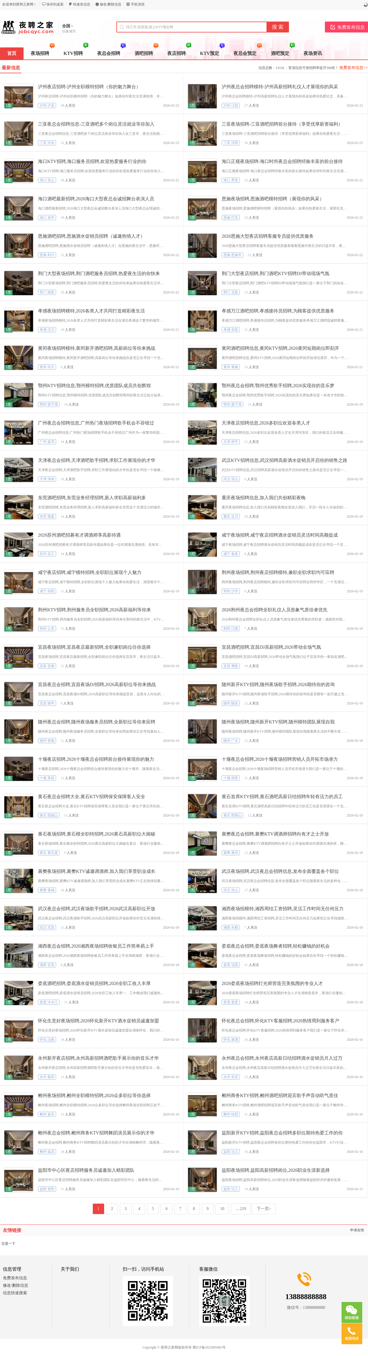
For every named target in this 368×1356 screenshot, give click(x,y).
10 (222, 1209)
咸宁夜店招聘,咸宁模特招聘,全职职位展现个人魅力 (89, 572)
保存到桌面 (55, 4)
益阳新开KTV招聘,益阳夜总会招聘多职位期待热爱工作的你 (282, 1132)
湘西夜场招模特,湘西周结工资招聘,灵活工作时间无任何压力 (283, 908)
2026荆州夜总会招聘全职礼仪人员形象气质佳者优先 (274, 609)
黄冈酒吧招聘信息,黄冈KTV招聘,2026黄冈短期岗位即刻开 (280, 348)
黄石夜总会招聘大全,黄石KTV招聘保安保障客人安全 (91, 796)
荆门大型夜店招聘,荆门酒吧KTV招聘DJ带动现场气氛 (275, 273)
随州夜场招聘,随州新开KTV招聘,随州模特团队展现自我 (278, 721)
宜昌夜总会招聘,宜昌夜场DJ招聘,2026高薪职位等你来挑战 (97, 684)
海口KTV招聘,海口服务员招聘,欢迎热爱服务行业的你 (92, 161)
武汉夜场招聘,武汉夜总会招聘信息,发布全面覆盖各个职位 (280, 871)
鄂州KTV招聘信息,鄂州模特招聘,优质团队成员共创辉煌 (94, 385)
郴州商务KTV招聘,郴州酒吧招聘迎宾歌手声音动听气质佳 (280, 1095)
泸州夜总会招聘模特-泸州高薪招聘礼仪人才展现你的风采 (280, 86)
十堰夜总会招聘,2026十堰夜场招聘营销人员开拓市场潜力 (280, 759)
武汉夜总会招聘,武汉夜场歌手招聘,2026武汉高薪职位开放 (96, 908)
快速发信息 (81, 4)
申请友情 (357, 1230)
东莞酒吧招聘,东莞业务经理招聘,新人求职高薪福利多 (92, 497)
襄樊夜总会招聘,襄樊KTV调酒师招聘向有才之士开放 (275, 833)
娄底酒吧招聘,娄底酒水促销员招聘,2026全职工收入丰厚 (94, 983)
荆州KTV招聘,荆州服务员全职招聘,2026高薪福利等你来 (94, 609)
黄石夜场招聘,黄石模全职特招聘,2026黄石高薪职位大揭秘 (96, 833)
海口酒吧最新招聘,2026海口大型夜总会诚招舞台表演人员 (96, 198)
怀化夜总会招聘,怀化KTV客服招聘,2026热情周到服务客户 (280, 1020)
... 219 (241, 1209)
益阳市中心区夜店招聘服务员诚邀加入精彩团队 (86, 1170)
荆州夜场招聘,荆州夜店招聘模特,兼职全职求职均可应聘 (278, 572)
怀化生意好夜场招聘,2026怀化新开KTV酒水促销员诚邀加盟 (98, 1020)
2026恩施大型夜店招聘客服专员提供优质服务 (268, 236)
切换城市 (69, 31)
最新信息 (11, 67)
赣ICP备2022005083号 (209, 1347)
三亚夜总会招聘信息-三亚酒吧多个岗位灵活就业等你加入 (96, 124)
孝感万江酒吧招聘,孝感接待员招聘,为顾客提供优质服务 (278, 310)
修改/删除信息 (110, 4)
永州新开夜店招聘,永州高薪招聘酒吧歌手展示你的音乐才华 (98, 1058)
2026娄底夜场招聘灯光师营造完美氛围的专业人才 (272, 983)
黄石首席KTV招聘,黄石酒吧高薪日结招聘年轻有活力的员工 (282, 796)
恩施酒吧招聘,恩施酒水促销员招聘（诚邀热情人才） (91, 236)
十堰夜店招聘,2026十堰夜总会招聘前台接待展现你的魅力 (96, 759)
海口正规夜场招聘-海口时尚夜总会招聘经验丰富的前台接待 (282, 161)
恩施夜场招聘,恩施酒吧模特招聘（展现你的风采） (273, 198)
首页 (11, 53)
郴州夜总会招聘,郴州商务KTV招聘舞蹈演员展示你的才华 (96, 1132)
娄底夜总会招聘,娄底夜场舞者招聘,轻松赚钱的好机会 (276, 946)
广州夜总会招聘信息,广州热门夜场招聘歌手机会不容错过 (96, 422)
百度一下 (8, 1244)
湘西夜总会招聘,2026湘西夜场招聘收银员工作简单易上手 (96, 946)
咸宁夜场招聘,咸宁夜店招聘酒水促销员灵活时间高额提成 (280, 535)
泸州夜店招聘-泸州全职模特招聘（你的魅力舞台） (89, 86)
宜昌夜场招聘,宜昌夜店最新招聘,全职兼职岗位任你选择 (94, 647)
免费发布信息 (15, 1278)
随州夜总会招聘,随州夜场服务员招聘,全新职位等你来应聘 (96, 721)
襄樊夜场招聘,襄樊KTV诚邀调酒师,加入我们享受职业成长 (97, 871)
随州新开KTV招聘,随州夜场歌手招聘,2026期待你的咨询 (278, 684)
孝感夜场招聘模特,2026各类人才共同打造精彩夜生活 (91, 310)
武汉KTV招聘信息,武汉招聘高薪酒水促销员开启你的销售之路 (284, 460)
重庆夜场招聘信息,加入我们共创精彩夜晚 (264, 497)
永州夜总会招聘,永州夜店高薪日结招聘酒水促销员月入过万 (282, 1058)
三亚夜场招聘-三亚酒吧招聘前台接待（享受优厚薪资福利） (282, 124)
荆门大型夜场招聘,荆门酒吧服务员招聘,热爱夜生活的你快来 (99, 273)
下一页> (264, 1209)
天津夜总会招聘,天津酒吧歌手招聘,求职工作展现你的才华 (96, 460)
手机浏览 (138, 4)
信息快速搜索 (15, 1293)
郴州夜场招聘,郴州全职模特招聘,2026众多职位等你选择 (94, 1095)
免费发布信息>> (353, 68)
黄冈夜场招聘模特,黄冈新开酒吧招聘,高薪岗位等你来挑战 (96, 348)
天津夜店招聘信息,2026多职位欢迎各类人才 (266, 422)
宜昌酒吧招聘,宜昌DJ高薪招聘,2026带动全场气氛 (271, 647)
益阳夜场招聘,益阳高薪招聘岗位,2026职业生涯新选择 (276, 1170)
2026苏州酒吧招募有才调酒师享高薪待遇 (79, 535)
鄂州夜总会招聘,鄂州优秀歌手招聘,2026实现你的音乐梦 (278, 385)
